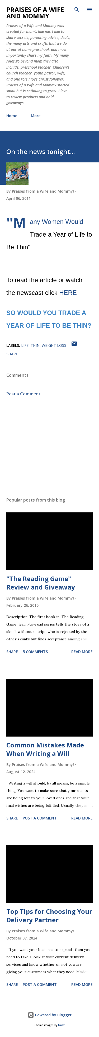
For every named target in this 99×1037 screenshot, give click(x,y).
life (25, 345)
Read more (82, 651)
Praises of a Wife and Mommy (35, 12)
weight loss (54, 345)
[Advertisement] (49, 447)
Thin (35, 345)
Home (11, 115)
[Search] (77, 9)
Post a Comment (23, 393)
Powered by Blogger (50, 1014)
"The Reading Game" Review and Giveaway (40, 582)
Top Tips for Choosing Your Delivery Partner (49, 915)
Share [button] (12, 353)
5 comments (35, 651)
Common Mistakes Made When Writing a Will (45, 749)
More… (37, 115)
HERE (68, 292)
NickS (61, 1025)
